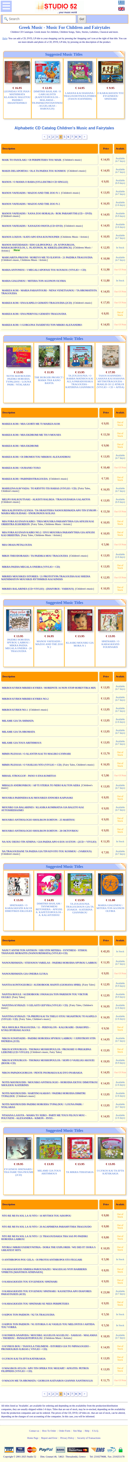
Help (87, 1430)
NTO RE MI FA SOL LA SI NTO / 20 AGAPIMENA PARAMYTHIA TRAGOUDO (46, 1226)
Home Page (32, 1438)
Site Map (77, 1430)
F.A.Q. (95, 1430)
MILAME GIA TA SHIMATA (18, 720)
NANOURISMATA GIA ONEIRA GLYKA (25, 973)
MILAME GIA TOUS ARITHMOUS (21, 742)
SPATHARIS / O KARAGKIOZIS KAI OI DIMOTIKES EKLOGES (18, 908)
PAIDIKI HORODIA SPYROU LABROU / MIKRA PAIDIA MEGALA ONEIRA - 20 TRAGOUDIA (18, 645)
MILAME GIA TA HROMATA (18, 731)
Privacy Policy (67, 1438)
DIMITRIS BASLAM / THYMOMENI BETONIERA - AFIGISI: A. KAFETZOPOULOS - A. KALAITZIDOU (49, 909)
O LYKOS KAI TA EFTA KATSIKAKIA (110, 1172)
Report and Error (49, 1438)
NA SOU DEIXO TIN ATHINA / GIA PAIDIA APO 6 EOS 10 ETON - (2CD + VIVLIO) (49, 841)
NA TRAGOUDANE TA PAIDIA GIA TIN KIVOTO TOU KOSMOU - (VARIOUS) (47, 851)
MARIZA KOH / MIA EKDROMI (20, 445)
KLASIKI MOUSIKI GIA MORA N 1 (80, 644)
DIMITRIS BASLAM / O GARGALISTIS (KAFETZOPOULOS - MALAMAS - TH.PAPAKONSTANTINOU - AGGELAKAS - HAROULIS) (47, 100)
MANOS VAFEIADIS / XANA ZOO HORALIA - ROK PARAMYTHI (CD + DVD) (47, 213)
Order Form (64, 1430)
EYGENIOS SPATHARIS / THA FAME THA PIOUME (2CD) (18, 1172)
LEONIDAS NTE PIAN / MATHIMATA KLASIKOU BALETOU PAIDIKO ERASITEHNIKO (17, 97)
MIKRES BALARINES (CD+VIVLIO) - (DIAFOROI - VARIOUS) (38, 588)
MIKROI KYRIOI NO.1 (15, 709)
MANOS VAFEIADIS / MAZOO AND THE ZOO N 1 (31, 192)
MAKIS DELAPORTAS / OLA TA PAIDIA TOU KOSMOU (34, 170)
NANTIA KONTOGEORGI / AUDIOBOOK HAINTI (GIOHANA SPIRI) (41, 984)
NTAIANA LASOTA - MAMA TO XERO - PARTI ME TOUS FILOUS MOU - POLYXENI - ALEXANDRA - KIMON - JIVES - (43, 1116)
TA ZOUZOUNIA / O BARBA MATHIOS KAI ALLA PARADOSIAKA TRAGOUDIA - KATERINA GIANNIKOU (79, 381)
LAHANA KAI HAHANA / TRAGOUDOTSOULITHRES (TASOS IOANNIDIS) (80, 96)
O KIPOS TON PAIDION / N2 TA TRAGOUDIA (28, 1314)
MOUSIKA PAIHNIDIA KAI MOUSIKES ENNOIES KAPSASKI (37, 797)
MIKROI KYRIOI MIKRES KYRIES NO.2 (25, 698)
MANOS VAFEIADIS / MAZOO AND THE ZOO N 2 (31, 203)
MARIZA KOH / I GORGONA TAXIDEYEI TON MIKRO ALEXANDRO (42, 324)
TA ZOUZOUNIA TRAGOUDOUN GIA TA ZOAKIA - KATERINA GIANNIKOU (80, 908)
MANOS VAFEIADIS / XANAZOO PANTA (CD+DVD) (32, 225)
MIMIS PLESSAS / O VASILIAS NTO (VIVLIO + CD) (32, 764)
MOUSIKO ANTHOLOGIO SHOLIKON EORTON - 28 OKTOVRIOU (40, 830)
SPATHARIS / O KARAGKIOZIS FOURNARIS (110, 644)
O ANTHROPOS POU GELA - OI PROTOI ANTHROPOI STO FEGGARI (42, 1259)
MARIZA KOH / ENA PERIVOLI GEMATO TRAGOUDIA (34, 313)
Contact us (34, 1430)
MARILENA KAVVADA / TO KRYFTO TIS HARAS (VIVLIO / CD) (39, 488)
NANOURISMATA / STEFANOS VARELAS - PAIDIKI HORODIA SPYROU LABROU (49, 962)
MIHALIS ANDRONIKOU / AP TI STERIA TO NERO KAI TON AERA (41, 785)
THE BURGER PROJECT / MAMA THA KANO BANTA (49, 380)
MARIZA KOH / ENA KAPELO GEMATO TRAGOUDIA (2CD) (37, 302)
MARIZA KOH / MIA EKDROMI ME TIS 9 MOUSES (31, 434)
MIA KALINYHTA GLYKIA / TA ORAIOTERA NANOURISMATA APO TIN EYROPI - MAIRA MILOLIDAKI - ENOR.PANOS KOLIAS (49, 512)
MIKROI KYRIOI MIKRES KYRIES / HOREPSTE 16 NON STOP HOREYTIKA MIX (49, 687)
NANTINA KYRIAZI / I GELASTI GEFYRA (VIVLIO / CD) (35, 1005)
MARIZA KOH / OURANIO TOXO (21, 467)
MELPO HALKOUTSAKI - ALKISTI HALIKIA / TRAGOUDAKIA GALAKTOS (46, 499)
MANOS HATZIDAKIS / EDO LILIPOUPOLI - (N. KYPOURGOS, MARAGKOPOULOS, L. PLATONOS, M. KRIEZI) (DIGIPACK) (38, 246)
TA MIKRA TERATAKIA (80, 1172)
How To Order (49, 1430)
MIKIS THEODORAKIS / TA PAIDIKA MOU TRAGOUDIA (35, 555)
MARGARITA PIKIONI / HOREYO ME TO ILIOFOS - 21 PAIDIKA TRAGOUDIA (47, 257)
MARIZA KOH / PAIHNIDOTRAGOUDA (25, 478)
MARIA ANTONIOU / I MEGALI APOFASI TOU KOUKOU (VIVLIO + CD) (44, 269)
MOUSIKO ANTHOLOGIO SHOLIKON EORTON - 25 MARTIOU (38, 819)
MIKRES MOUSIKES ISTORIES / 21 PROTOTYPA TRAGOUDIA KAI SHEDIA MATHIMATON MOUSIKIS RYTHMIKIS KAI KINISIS (45, 577)
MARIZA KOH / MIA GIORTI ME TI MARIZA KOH (31, 423)
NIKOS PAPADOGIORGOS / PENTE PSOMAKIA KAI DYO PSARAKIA (42, 1072)
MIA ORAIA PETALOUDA (17, 544)
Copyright (8, 1456)
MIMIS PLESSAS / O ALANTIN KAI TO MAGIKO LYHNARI (36, 753)
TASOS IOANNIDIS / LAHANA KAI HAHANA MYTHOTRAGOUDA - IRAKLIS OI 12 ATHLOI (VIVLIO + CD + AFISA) (110, 381)
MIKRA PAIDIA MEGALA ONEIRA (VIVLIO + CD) (31, 566)
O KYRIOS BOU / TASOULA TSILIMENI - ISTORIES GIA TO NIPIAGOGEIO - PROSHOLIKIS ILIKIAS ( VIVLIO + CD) (45, 1347)
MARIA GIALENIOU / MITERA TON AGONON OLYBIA (34, 280)
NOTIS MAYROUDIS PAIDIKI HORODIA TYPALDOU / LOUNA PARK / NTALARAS (18, 380)
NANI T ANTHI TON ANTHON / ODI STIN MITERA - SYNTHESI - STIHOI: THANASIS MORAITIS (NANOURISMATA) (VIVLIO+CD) (44, 951)
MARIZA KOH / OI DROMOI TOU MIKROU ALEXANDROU (36, 456)
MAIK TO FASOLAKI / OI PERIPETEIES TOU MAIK (32, 159)
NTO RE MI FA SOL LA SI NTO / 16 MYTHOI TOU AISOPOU (36, 1215)
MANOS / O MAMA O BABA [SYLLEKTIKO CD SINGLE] (35, 181)
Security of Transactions (89, 1438)
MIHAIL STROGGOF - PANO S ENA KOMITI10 (29, 775)
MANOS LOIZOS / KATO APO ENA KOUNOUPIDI (30, 236)
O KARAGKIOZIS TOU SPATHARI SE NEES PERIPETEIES (35, 1303)
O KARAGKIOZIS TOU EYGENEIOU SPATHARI (110, 96)
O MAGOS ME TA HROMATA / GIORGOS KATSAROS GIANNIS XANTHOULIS (47, 1380)
